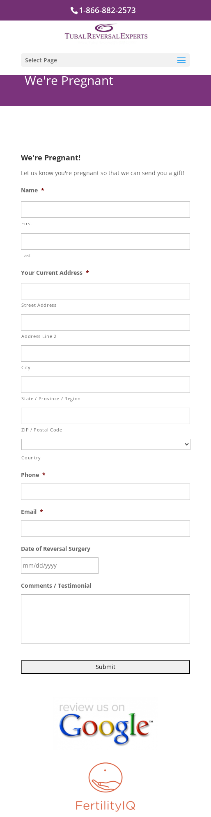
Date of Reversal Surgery (55, 548)
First (26, 223)
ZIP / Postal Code (41, 430)
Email (32, 512)
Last (26, 255)
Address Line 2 (38, 336)
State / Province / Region (51, 398)
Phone (33, 475)
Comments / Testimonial (56, 585)
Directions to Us (101, 803)
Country (31, 457)
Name (32, 190)
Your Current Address (55, 272)
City (26, 367)
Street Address (38, 305)
